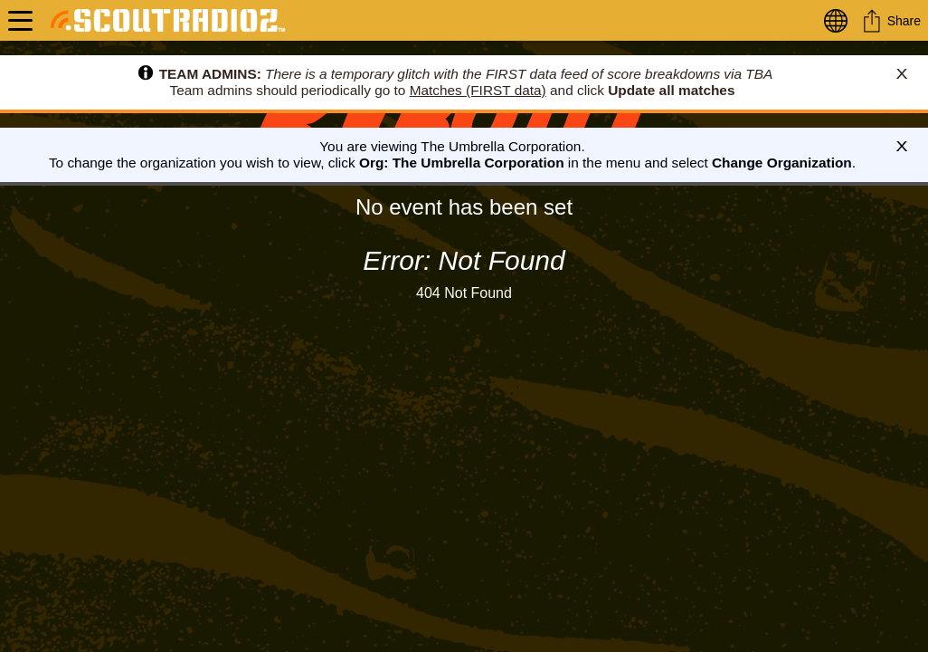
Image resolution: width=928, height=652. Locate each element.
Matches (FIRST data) (478, 90)
